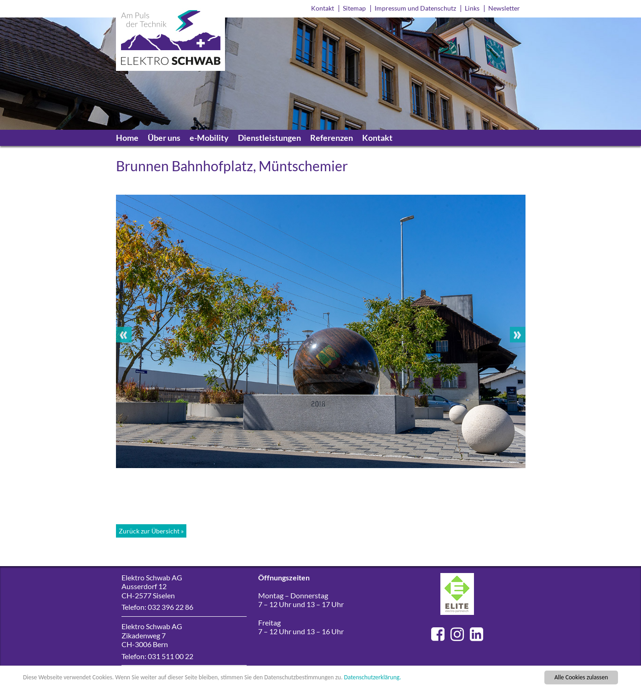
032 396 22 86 (170, 606)
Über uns (164, 138)
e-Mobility (209, 138)
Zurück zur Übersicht (149, 531)
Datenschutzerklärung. (372, 678)
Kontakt (322, 8)
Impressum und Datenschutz (415, 8)
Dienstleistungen (269, 138)
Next (518, 334)
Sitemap (354, 8)
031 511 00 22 (170, 656)
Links (472, 8)
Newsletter (504, 8)
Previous (124, 334)
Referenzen (331, 138)
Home (127, 138)
